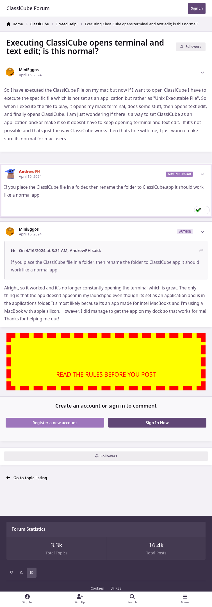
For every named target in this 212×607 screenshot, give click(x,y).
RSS (116, 588)
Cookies (97, 588)
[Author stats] (202, 72)
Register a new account (55, 422)
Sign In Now (157, 422)
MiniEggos (29, 69)
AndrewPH (29, 171)
